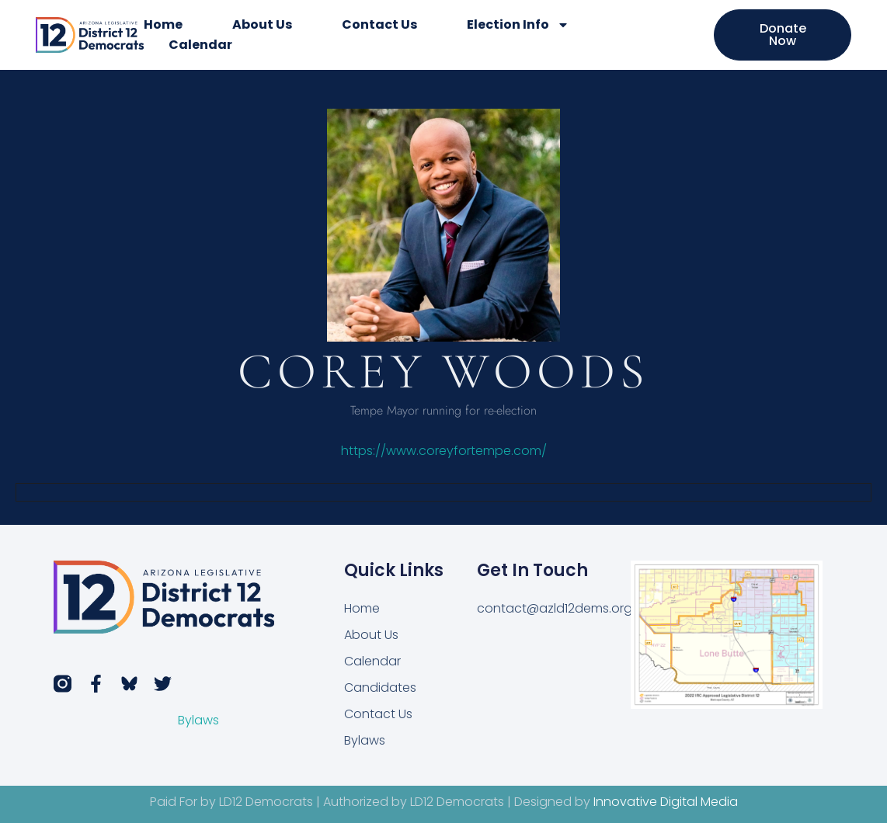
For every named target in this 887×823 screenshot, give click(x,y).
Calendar (200, 45)
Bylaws (198, 720)
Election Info (518, 25)
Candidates (380, 687)
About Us (262, 24)
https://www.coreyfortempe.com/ (444, 451)
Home (163, 24)
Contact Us (379, 24)
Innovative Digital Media (665, 802)
